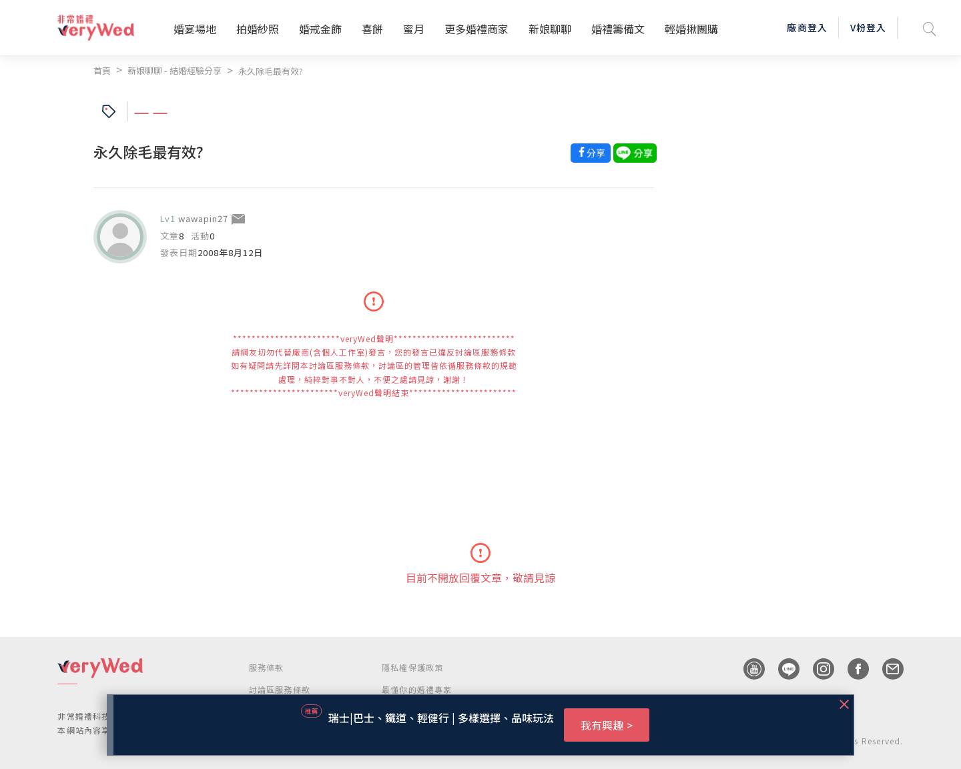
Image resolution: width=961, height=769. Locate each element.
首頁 (102, 70)
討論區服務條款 (279, 689)
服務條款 (266, 667)
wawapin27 (203, 218)
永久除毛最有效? (270, 71)
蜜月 (413, 29)
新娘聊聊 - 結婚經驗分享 (174, 70)
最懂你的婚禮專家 (417, 689)
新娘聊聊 (550, 29)
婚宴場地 (195, 29)
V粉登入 (868, 27)
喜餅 (372, 29)
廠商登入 (807, 27)
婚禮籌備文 (618, 29)
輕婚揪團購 (691, 29)
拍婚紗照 (257, 29)
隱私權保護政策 (412, 667)
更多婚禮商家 (476, 29)
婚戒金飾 (320, 29)
